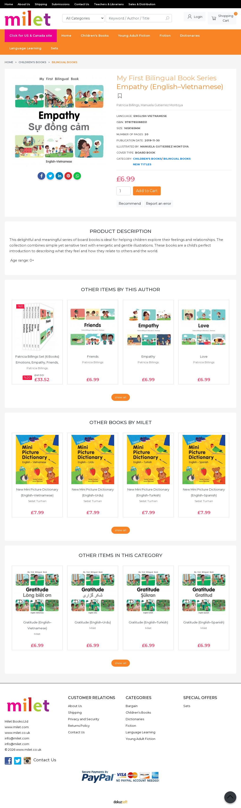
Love (204, 356)
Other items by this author (120, 289)
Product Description (120, 231)
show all (120, 397)
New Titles (142, 164)
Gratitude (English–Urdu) (93, 622)
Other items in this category (120, 555)
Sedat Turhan (37, 501)
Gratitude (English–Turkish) (148, 622)
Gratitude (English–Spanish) (203, 622)
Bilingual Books (177, 158)
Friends (92, 356)
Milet (37, 634)
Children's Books (147, 158)
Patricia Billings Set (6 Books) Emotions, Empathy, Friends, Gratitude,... (37, 362)
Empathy (148, 356)
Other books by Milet (120, 422)
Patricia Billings (37, 368)
